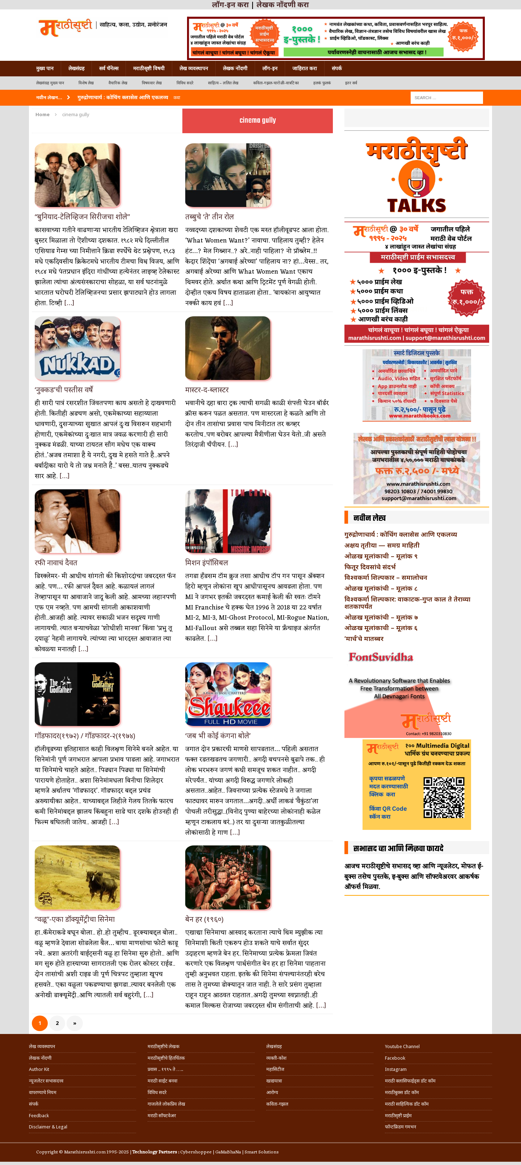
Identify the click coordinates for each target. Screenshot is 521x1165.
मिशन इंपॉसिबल (206, 562)
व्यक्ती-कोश (276, 1058)
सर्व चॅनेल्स (108, 68)
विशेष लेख (86, 83)
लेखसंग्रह (76, 68)
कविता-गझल (277, 1104)
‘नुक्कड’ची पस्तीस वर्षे (64, 389)
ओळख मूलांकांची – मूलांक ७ (381, 617)
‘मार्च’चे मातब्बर (364, 638)
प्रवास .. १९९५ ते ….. (165, 1069)
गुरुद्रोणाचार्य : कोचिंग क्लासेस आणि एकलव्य (400, 534)
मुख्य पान (45, 68)
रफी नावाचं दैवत (56, 562)
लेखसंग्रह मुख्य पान (50, 83)
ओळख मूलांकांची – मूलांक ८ (381, 588)
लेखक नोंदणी (235, 68)
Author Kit (39, 1069)
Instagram (396, 1069)
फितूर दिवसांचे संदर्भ (370, 566)
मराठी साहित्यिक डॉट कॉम (407, 1104)
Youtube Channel (402, 1046)
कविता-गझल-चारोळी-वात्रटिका (276, 83)
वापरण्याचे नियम (42, 1092)
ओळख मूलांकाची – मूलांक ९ (381, 556)
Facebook (395, 1058)
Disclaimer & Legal (48, 1127)
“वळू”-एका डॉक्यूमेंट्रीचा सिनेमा (75, 919)
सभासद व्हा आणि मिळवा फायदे (398, 849)
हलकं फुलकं (322, 83)
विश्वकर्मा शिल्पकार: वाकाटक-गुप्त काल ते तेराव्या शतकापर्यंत (407, 603)
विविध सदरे (185, 83)
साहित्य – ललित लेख (223, 83)
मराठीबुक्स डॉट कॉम (402, 1092)
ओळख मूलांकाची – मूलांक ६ (381, 627)
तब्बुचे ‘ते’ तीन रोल (209, 216)
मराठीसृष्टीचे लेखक (163, 1046)
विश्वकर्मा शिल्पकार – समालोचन (385, 577)
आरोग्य (272, 1092)
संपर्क (337, 68)
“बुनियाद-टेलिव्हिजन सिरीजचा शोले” (82, 216)
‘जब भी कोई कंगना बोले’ (218, 735)
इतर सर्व (351, 83)
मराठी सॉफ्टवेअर (162, 1115)
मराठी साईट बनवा (162, 1081)
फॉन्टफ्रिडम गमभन (400, 1127)
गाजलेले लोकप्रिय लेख (166, 1104)
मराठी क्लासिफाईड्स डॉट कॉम (410, 1081)
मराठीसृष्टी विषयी (149, 68)
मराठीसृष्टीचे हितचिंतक (166, 1058)
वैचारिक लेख (118, 83)
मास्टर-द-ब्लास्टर (207, 389)
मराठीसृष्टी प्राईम (398, 1115)
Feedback (39, 1115)
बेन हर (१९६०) (204, 919)
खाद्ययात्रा (274, 1081)
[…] (69, 303)
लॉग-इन (270, 68)
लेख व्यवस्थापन (193, 68)
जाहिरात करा (304, 68)
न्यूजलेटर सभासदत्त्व (46, 1081)
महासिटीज (275, 1069)
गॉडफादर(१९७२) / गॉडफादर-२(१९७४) (85, 735)
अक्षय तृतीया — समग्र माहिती (382, 545)
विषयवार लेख (152, 83)
